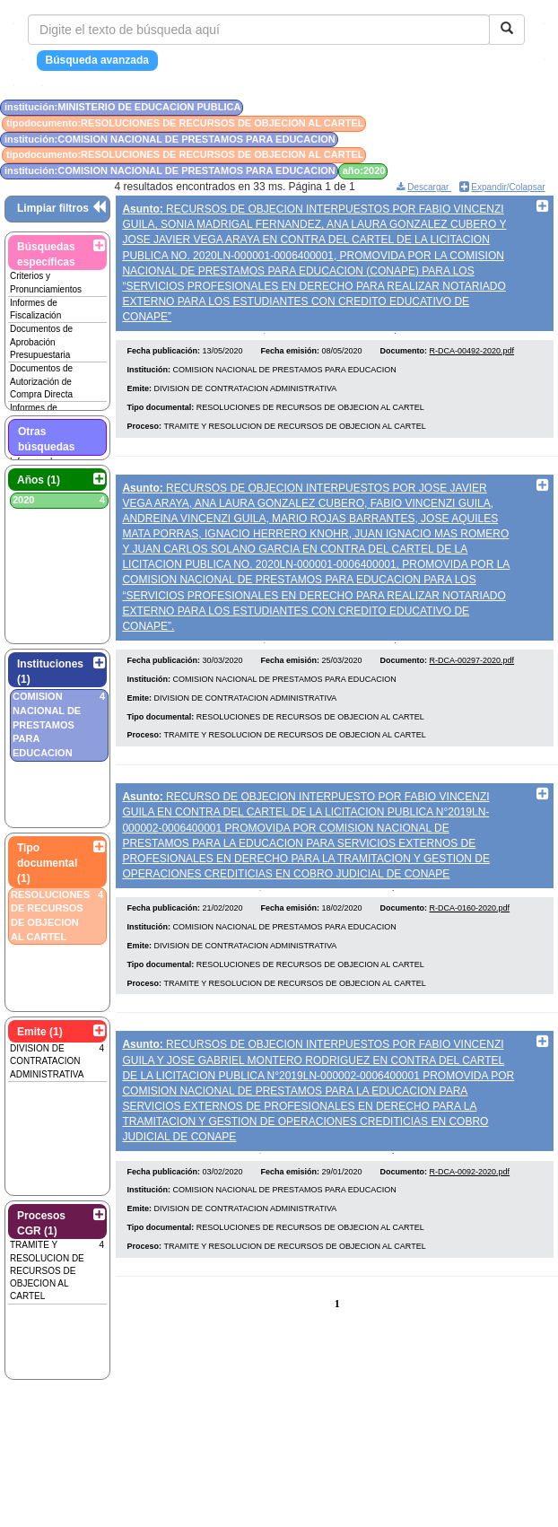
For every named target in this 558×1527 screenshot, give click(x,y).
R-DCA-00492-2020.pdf (472, 357)
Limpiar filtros (53, 208)
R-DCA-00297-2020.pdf (472, 673)
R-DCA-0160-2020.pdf (470, 926)
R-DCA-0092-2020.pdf (470, 1196)
